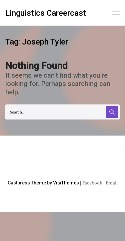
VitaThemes (66, 182)
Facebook (92, 183)
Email (112, 183)
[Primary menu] (116, 12)
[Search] (112, 112)
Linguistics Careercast (45, 13)
